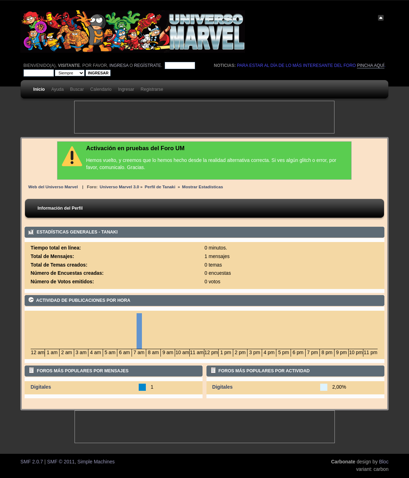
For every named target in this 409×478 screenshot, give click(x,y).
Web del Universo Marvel (53, 186)
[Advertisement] (204, 117)
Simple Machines (96, 461)
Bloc (384, 461)
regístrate (147, 65)
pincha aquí (370, 65)
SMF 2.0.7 (31, 461)
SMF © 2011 (61, 461)
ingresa (118, 65)
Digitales (41, 387)
